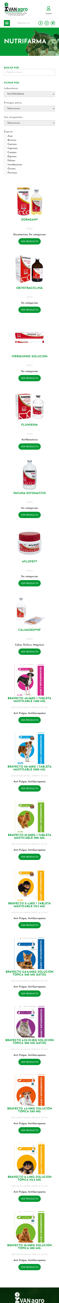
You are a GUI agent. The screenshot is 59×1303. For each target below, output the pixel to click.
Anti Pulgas (20, 713)
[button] (7, 23)
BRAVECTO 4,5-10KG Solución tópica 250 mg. (29, 1110)
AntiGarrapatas (37, 713)
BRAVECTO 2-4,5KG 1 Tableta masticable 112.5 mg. (29, 905)
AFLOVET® (29, 561)
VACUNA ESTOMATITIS (29, 493)
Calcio (18, 645)
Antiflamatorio (29, 440)
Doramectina (20, 234)
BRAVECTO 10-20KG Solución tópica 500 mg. (29, 1247)
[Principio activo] (29, 108)
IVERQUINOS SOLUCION (29, 356)
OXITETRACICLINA (29, 288)
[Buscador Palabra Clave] (29, 72)
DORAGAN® (29, 219)
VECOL (29, 229)
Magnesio (38, 645)
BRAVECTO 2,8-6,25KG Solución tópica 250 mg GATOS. (29, 973)
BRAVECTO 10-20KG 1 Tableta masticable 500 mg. (29, 837)
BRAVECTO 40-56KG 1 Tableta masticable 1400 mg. (29, 700)
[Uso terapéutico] (29, 123)
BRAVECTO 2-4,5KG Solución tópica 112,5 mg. (29, 1178)
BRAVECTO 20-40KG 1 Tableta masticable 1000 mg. (30, 768)
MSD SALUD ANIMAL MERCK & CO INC (29, 707)
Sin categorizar (37, 234)
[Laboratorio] (29, 94)
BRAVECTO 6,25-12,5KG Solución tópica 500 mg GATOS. (29, 1042)
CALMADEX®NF (29, 630)
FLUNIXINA (29, 424)
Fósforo (27, 645)
